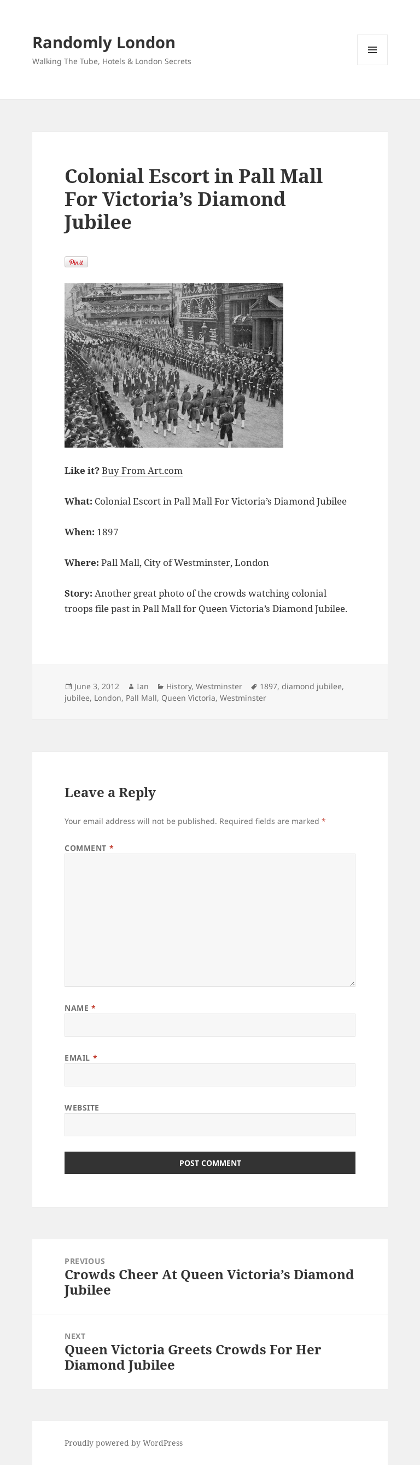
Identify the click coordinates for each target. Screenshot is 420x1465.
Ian (143, 686)
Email (81, 1057)
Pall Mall (141, 698)
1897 (268, 686)
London (107, 698)
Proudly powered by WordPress (124, 1443)
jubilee (77, 698)
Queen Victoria (188, 698)
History (178, 686)
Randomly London (104, 42)
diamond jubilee (312, 686)
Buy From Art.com (142, 470)
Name (80, 1008)
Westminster (219, 686)
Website (82, 1107)
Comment (89, 848)
